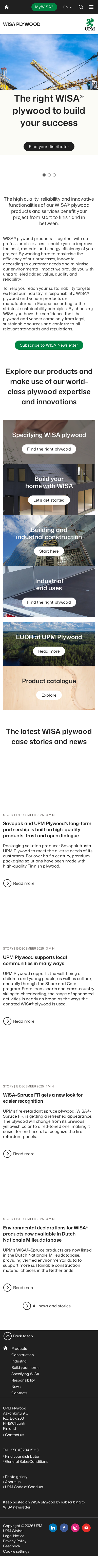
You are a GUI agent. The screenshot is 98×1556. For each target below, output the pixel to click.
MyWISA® (44, 6)
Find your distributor (49, 146)
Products (19, 1348)
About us (13, 1481)
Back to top (23, 1336)
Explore (49, 695)
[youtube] (86, 1527)
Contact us (15, 1434)
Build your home (25, 1367)
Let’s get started (49, 500)
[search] (81, 7)
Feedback (11, 1546)
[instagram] (75, 1527)
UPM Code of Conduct (24, 1486)
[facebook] (64, 1527)
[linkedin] (53, 1527)
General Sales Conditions (26, 1461)
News (16, 1386)
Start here (49, 551)
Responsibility (23, 1380)
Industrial (19, 1361)
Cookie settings (16, 1551)
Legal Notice (13, 1535)
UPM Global (13, 1530)
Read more (49, 651)
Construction (22, 1354)
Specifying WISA (25, 1373)
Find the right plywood (49, 449)
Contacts (19, 1392)
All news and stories (52, 1306)
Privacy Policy (15, 1541)
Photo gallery (16, 1476)
